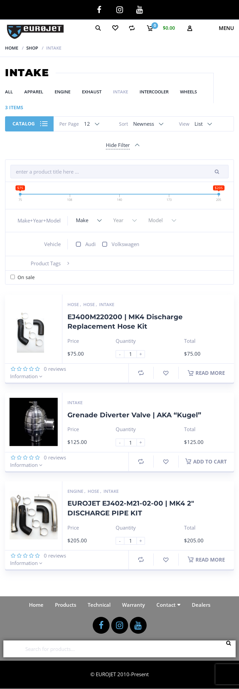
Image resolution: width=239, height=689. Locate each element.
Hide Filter (118, 145)
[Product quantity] (133, 354)
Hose (73, 304)
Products (65, 604)
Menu (226, 28)
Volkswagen (125, 244)
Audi (90, 244)
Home (11, 48)
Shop (32, 48)
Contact (166, 604)
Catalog (23, 123)
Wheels (188, 92)
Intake (120, 92)
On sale (26, 277)
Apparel (33, 92)
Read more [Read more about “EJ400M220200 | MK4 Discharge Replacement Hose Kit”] (206, 372)
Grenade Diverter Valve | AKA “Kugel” (134, 415)
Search (231, 648)
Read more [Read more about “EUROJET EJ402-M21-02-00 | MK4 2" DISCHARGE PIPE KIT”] (206, 559)
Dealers (201, 604)
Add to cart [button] (206, 461)
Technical (99, 604)
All (9, 92)
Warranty (133, 604)
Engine (62, 92)
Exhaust (91, 92)
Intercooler (154, 92)
